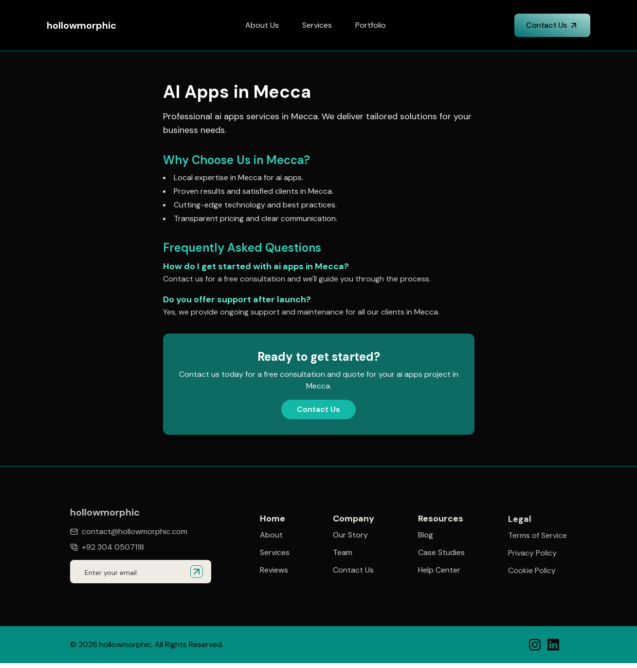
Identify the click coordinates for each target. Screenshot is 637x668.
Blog (425, 535)
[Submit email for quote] (196, 571)
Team (342, 552)
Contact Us (552, 25)
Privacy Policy (532, 554)
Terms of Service (537, 536)
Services (317, 25)
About (271, 535)
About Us (262, 25)
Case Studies (441, 553)
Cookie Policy (532, 571)
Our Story (350, 535)
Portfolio (370, 25)
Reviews (274, 570)
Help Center (439, 570)
